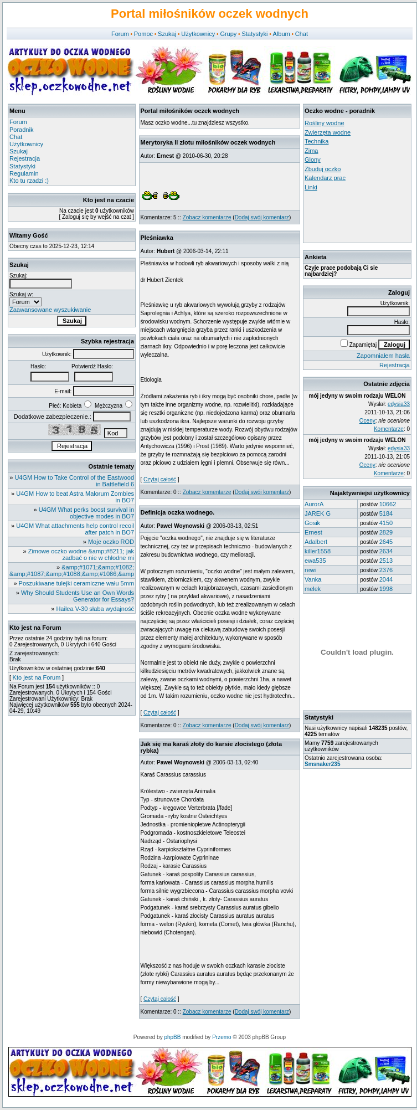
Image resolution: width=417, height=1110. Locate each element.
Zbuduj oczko (323, 169)
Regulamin (24, 173)
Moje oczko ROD (111, 541)
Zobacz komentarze (207, 217)
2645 (386, 541)
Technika (316, 141)
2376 (386, 570)
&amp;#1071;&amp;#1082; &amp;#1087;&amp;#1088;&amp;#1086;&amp (71, 570)
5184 (386, 513)
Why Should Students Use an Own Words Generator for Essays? (77, 596)
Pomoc (143, 33)
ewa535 (315, 560)
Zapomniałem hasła (383, 355)
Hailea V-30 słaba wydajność (95, 608)
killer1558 (318, 551)
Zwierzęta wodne (328, 132)
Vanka (313, 579)
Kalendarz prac (325, 177)
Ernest (313, 532)
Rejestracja (24, 158)
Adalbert (316, 541)
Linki (311, 187)
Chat (301, 33)
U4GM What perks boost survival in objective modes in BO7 (86, 513)
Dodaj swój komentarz (262, 217)
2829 (386, 532)
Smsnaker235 (323, 764)
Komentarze (389, 429)
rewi (310, 570)
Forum (120, 33)
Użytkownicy (198, 33)
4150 (386, 523)
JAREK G (318, 513)
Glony (313, 159)
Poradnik (21, 129)
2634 (386, 551)
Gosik (312, 523)
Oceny (367, 421)
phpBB (172, 1037)
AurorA (314, 504)
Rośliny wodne (324, 123)
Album (281, 33)
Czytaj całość (159, 479)
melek (313, 588)
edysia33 (399, 404)
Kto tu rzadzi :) (29, 180)
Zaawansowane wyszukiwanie (50, 309)
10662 (388, 504)
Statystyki (254, 33)
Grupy (228, 33)
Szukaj (167, 33)
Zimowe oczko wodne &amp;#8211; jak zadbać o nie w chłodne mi (81, 554)
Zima (311, 150)
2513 (386, 560)
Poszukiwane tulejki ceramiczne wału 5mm (76, 583)
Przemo (221, 1037)
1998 (386, 588)
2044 (386, 579)
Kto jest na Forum (37, 677)
